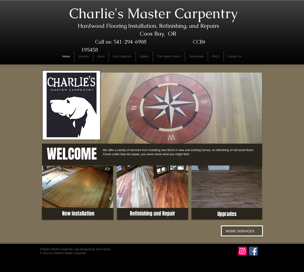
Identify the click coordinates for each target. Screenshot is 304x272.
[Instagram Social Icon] (242, 251)
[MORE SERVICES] (242, 230)
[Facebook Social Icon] (253, 251)
